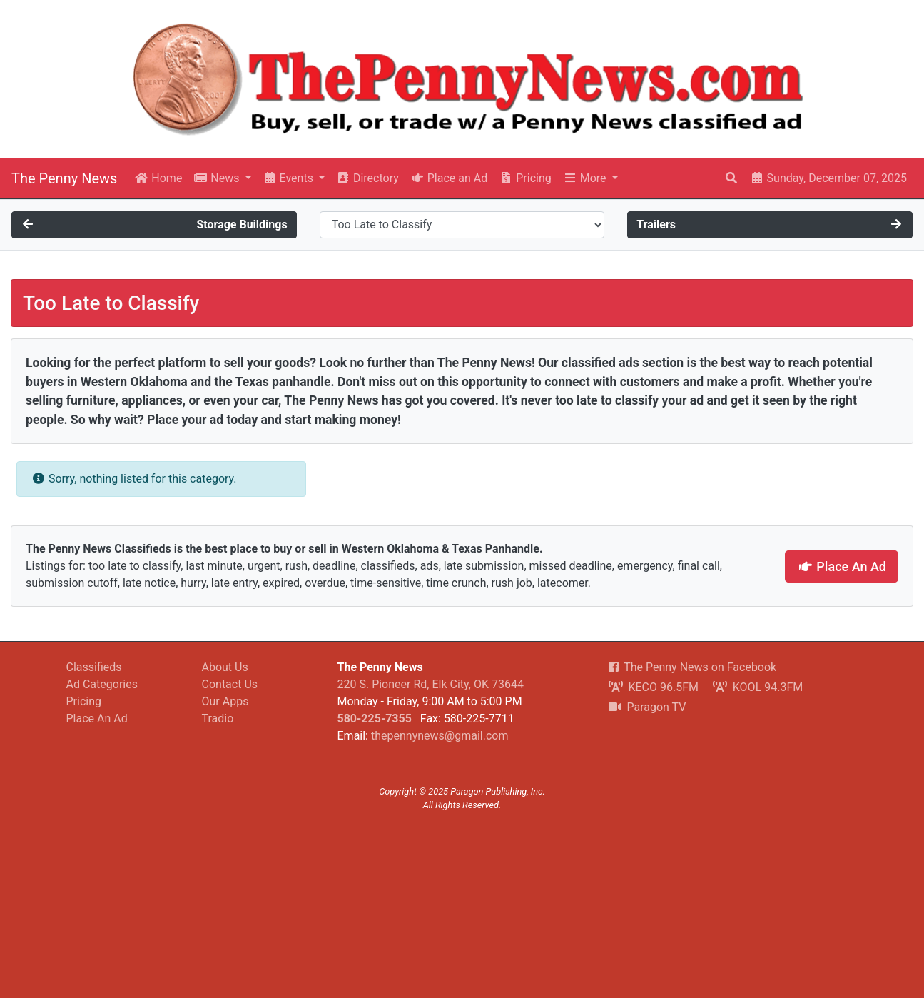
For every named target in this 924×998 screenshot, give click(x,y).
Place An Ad (841, 566)
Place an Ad (448, 178)
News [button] (217, 178)
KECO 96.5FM (654, 687)
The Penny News (64, 178)
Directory (367, 178)
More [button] (586, 178)
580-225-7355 (374, 718)
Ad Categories (102, 684)
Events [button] (289, 178)
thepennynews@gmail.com (439, 735)
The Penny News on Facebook (693, 667)
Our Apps (225, 701)
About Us (225, 667)
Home (158, 178)
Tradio (218, 718)
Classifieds (94, 667)
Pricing (525, 178)
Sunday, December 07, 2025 (828, 178)
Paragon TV (647, 707)
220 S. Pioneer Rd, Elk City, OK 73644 (430, 684)
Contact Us (230, 684)
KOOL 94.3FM (758, 687)
